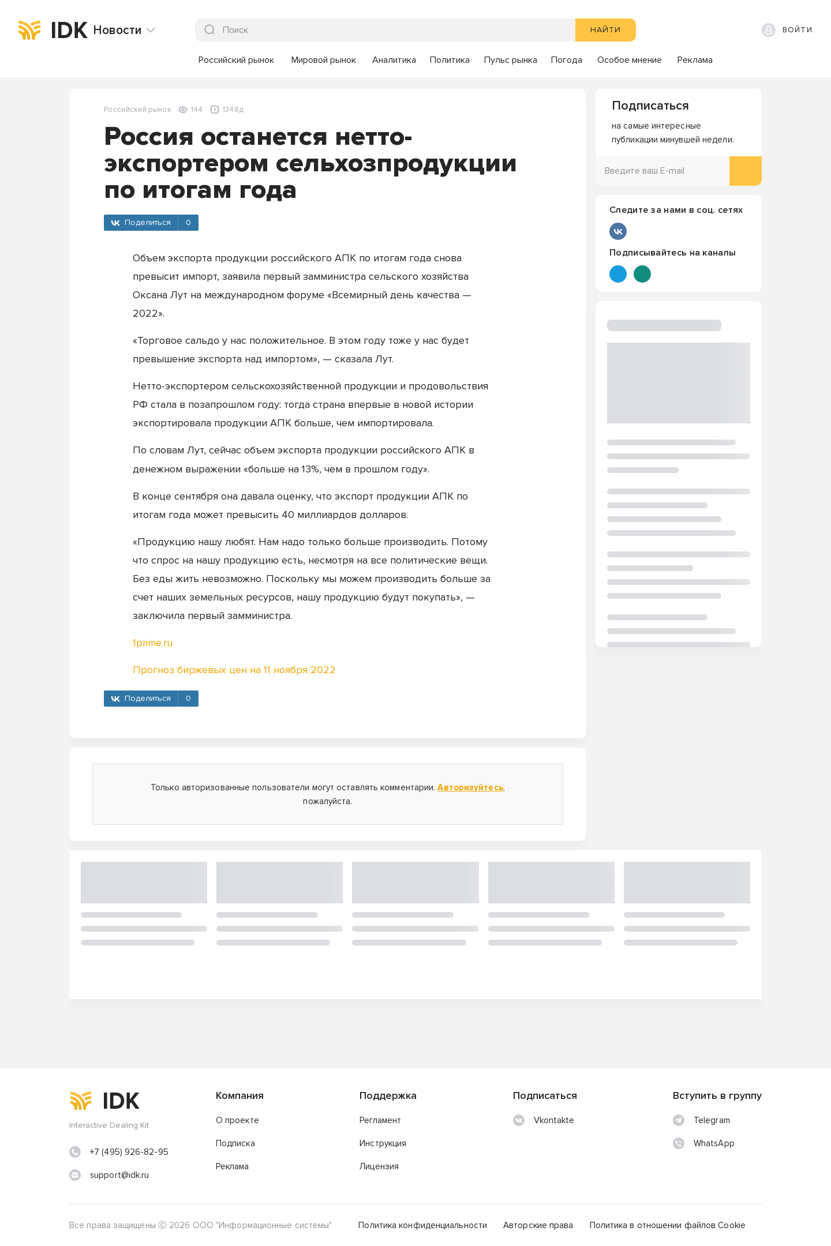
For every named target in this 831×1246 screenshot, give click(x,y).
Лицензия (379, 1166)
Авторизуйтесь (470, 787)
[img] (29, 30)
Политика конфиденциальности (422, 1225)
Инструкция (383, 1143)
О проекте (237, 1120)
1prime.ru (153, 642)
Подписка (235, 1143)
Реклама (232, 1166)
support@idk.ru (119, 1175)
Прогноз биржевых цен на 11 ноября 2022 (234, 669)
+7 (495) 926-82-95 (129, 1152)
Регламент (380, 1120)
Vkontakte (544, 1120)
